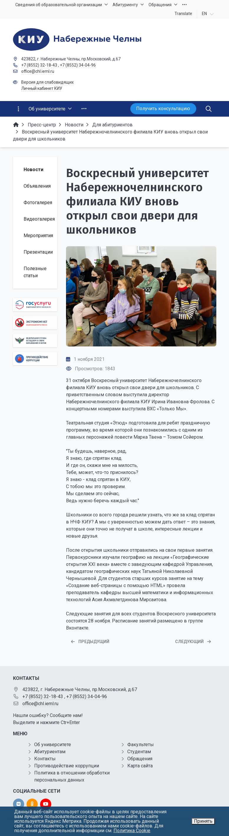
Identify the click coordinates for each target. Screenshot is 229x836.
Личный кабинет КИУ (41, 88)
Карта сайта (140, 766)
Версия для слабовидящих (47, 82)
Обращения (139, 758)
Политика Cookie (131, 830)
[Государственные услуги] (35, 304)
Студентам (139, 751)
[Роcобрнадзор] (35, 340)
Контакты (45, 758)
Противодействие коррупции (66, 766)
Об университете (52, 744)
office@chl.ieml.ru (37, 71)
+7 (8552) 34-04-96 (78, 65)
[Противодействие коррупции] (35, 358)
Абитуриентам (49, 751)
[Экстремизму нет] (35, 322)
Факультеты (140, 744)
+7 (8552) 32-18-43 (39, 65)
